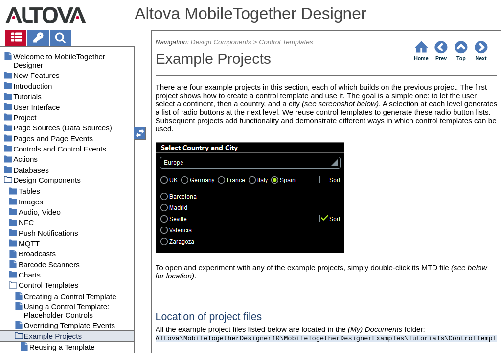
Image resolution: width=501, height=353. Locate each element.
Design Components (221, 42)
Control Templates (286, 42)
